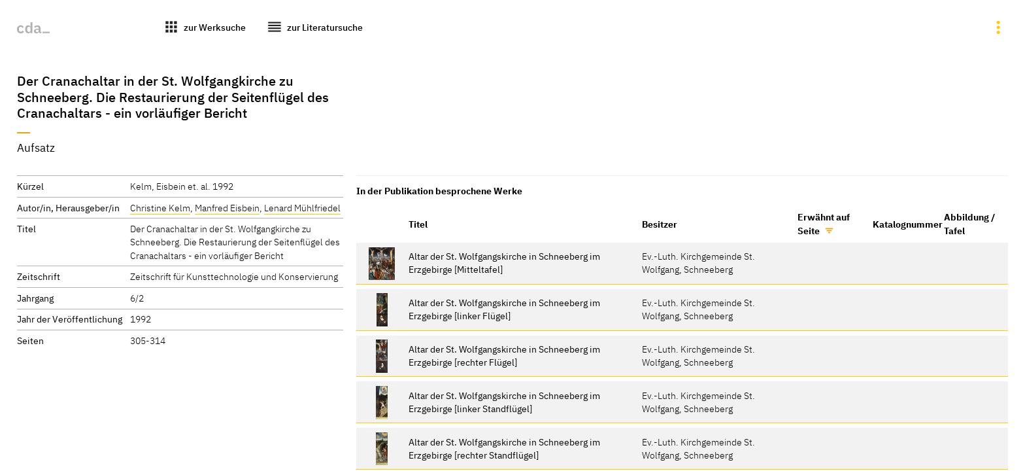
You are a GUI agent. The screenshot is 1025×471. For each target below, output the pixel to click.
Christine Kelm (160, 207)
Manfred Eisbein (227, 207)
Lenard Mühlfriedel (302, 207)
